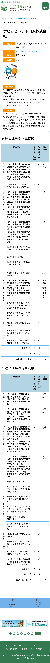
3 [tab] (18, 633)
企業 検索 (33, 18)
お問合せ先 (40, 649)
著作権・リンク (27, 649)
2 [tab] (14, 633)
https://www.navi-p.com (26, 51)
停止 (38, 633)
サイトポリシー (19, 645)
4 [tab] (21, 633)
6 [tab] (28, 633)
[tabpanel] (13, 623)
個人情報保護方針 (12, 649)
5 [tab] (25, 633)
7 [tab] (32, 633)
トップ (8, 645)
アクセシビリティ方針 (36, 645)
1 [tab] (10, 633)
